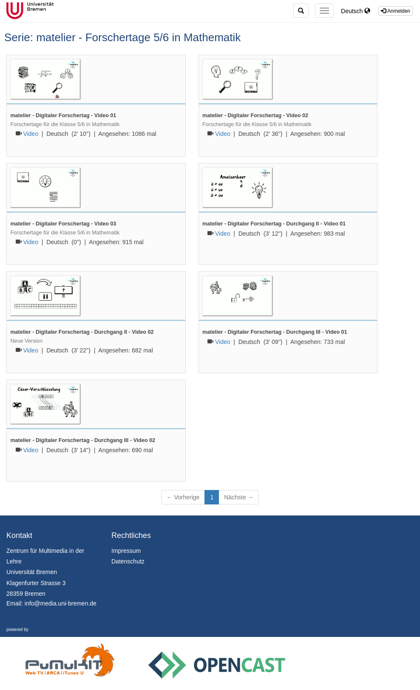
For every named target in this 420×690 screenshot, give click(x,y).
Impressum (126, 550)
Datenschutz (128, 561)
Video (30, 133)
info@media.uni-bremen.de (60, 603)
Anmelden (395, 11)
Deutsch (355, 11)
